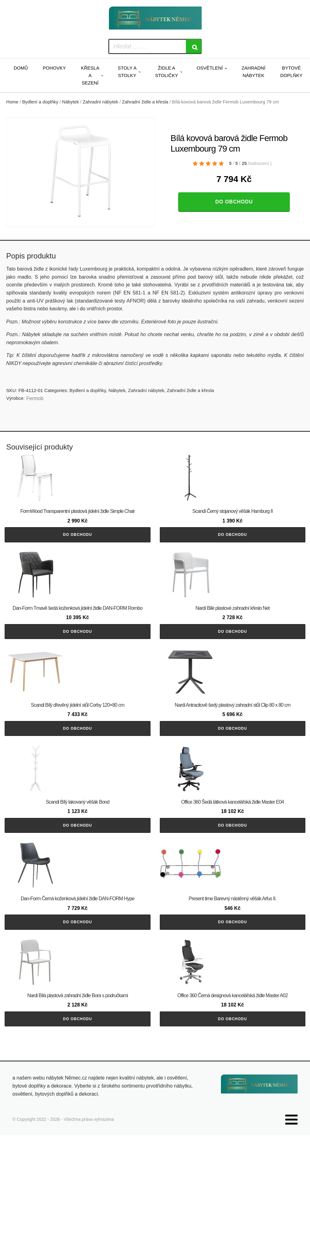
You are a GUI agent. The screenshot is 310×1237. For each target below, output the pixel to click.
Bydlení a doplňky (40, 101)
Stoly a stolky (127, 71)
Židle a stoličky (166, 71)
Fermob (34, 398)
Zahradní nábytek (253, 71)
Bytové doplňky (291, 71)
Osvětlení (209, 68)
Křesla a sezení (90, 75)
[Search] (193, 46)
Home (12, 101)
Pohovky (54, 68)
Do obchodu (234, 201)
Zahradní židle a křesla (145, 101)
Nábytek (70, 101)
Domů (21, 68)
